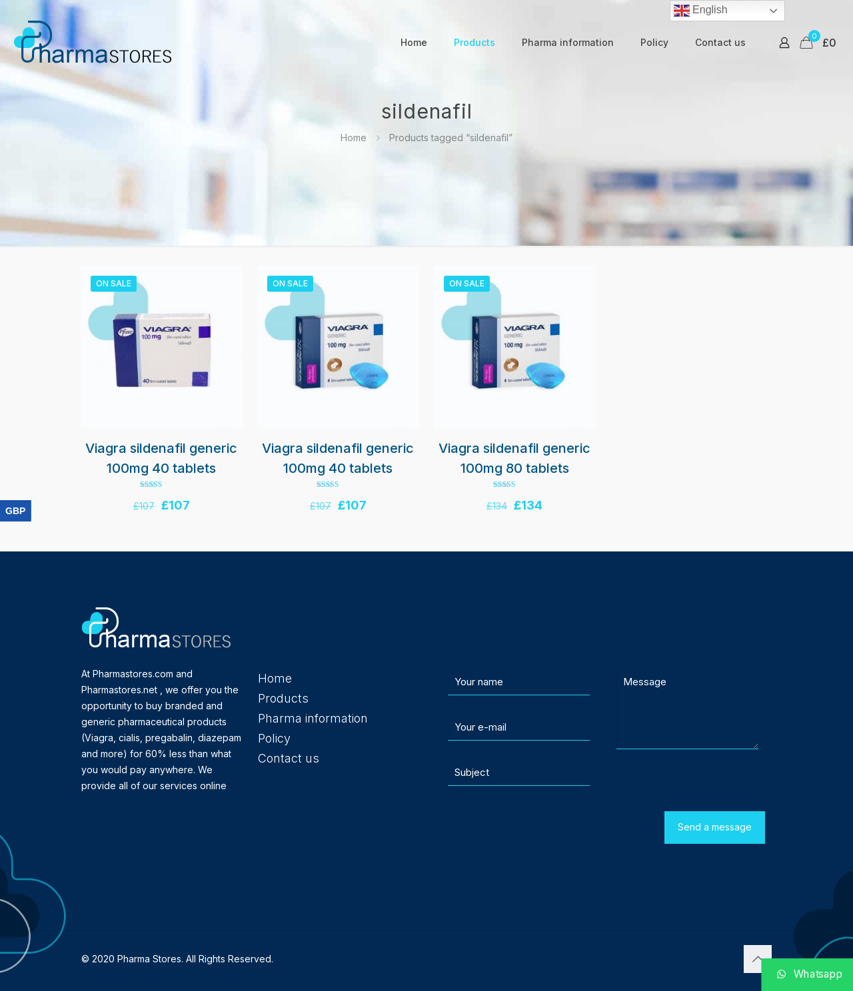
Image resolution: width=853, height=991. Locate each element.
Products (283, 698)
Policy (274, 738)
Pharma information (313, 718)
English (701, 11)
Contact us (288, 758)
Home (354, 137)
